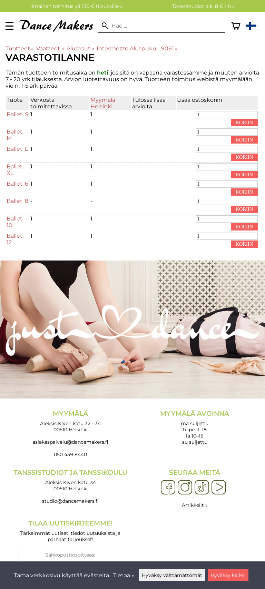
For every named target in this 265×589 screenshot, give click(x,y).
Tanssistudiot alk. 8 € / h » (203, 6)
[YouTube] (219, 487)
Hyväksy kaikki (228, 575)
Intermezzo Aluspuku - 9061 (137, 48)
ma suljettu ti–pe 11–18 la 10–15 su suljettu (194, 427)
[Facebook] (168, 487)
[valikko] (9, 26)
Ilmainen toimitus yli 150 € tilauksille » (76, 6)
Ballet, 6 (17, 183)
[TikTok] (202, 487)
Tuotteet (20, 48)
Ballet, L (17, 149)
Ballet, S (17, 114)
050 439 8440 (70, 454)
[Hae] (161, 26)
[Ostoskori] (236, 26)
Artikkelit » (195, 505)
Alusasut (80, 48)
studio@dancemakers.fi (70, 501)
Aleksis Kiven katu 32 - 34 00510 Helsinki (70, 421)
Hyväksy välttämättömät (172, 575)
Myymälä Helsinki (102, 103)
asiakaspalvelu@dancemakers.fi (70, 442)
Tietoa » (123, 575)
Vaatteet (50, 48)
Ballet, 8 (17, 201)
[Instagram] (185, 487)
